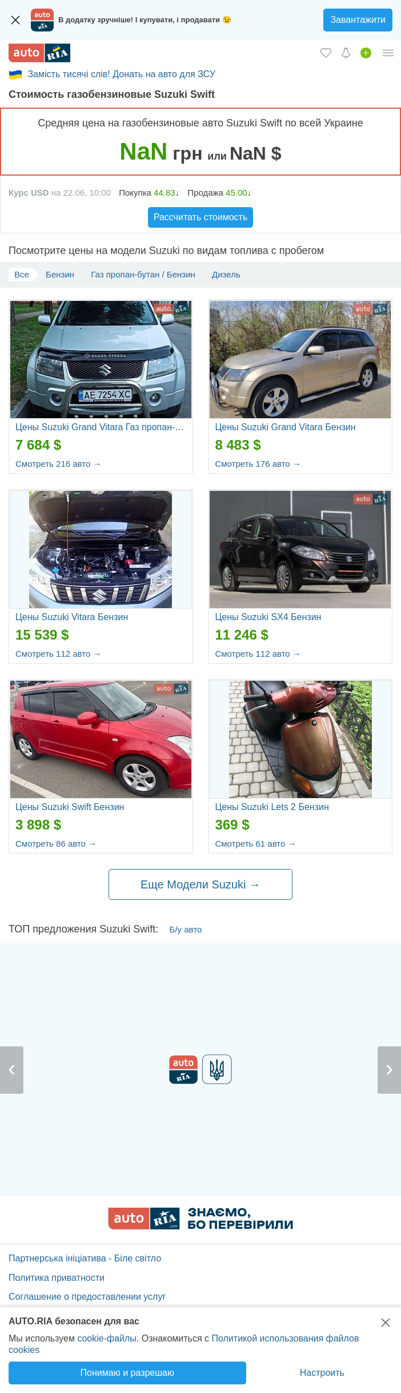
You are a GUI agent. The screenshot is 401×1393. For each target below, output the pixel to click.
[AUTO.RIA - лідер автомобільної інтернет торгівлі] (39, 52)
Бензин (60, 274)
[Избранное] (326, 52)
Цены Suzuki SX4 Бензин (268, 617)
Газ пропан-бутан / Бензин (143, 274)
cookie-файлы (106, 1338)
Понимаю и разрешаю (127, 1373)
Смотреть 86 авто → (56, 843)
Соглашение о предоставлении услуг (87, 1296)
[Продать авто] (366, 52)
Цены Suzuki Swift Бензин (69, 807)
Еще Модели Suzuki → (200, 884)
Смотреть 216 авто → (58, 464)
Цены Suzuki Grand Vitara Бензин (285, 427)
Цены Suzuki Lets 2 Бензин (271, 807)
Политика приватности (57, 1278)
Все (21, 274)
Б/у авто (186, 929)
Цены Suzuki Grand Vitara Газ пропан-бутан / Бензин (100, 427)
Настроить (322, 1373)
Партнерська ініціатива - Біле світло (85, 1258)
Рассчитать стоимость (200, 217)
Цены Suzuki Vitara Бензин (71, 617)
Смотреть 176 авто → (257, 464)
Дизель (226, 274)
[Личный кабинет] (388, 52)
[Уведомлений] (346, 52)
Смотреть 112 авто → (58, 653)
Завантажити (358, 20)
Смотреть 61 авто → (255, 843)
